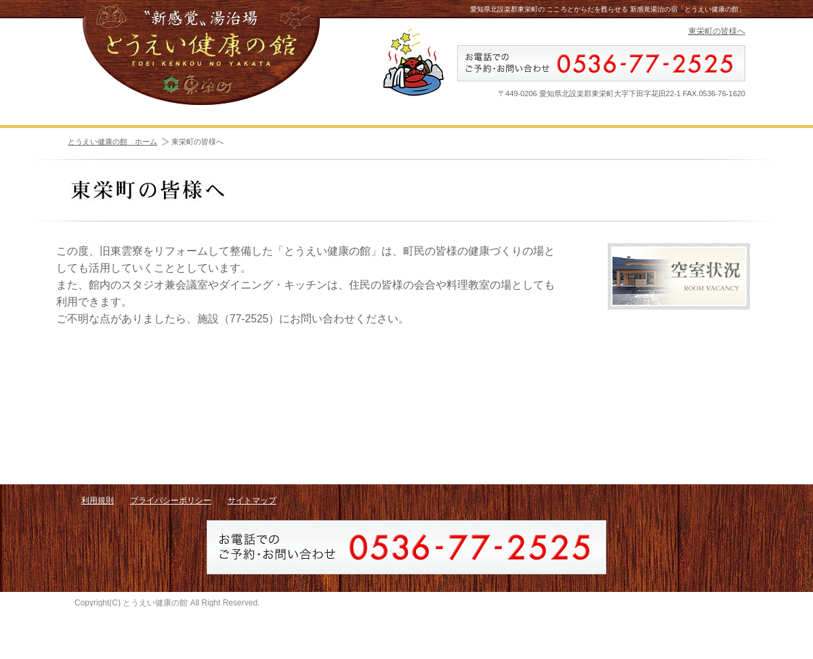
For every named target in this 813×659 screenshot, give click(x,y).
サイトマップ (252, 525)
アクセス (679, 373)
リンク (679, 414)
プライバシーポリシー (170, 525)
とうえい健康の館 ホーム (112, 167)
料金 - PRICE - (694, 129)
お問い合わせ (679, 454)
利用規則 (97, 525)
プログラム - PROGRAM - (473, 129)
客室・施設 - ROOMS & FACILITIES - (229, 129)
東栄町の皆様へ (716, 31)
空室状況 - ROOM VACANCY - (586, 129)
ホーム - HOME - (117, 129)
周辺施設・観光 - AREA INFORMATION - (354, 129)
